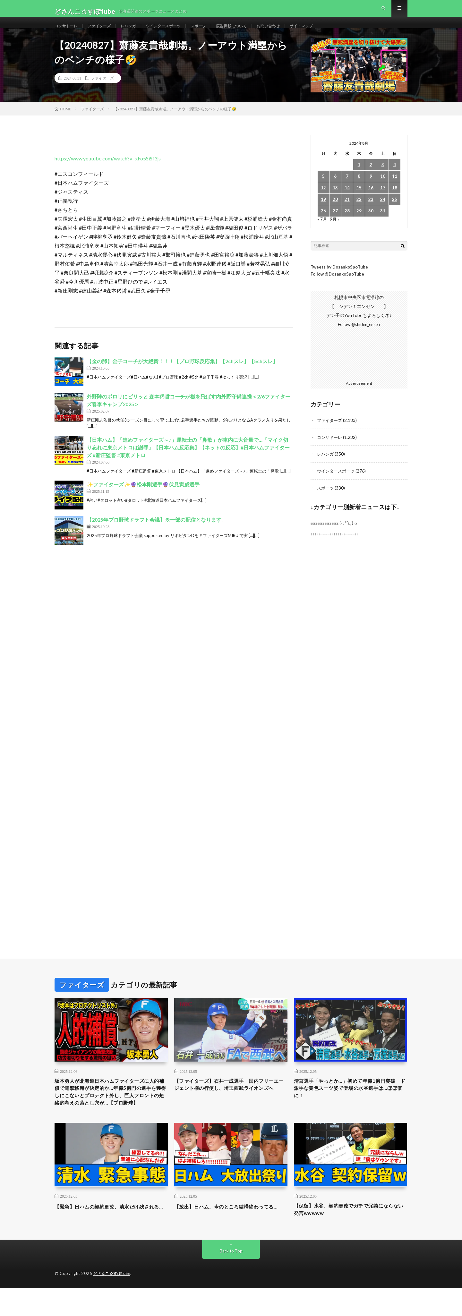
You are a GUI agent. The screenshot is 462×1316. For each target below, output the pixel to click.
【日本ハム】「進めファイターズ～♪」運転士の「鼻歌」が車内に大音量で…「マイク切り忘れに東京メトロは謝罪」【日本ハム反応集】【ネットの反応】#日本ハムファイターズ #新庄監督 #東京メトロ (188, 460)
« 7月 (322, 232)
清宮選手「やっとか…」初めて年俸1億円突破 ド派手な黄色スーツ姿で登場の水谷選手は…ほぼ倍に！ (350, 1102)
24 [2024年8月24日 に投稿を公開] (382, 212)
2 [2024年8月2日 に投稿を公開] (371, 178)
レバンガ (137, 32)
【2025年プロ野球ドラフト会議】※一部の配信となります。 (157, 533)
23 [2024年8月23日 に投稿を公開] (370, 212)
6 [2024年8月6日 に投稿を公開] (335, 189)
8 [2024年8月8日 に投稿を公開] (359, 189)
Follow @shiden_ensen (359, 337)
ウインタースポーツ (176, 32)
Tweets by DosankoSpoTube (339, 280)
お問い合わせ (293, 32)
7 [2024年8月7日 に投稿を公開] (347, 189)
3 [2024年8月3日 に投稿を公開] (382, 178)
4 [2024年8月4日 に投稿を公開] (394, 178)
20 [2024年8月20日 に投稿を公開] (335, 212)
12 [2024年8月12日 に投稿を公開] (323, 201)
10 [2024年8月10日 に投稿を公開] (382, 189)
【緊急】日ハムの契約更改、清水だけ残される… (111, 1236)
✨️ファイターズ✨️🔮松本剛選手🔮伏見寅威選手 (143, 498)
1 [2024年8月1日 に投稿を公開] (359, 178)
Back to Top (231, 1279)
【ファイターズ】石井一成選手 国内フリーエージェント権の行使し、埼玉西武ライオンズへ (230, 1102)
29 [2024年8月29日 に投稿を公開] (359, 224)
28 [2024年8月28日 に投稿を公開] (347, 224)
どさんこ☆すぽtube (113, 1301)
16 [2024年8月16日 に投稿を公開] (370, 201)
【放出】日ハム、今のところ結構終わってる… (230, 1236)
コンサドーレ (68, 32)
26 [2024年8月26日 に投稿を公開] (323, 224)
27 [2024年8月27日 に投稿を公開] (335, 224)
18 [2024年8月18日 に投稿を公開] (394, 201)
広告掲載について (252, 32)
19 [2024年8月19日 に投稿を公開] (323, 212)
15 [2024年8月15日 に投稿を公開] (359, 201)
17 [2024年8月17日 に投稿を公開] (382, 201)
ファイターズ (104, 32)
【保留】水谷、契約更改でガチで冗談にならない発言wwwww (350, 1236)
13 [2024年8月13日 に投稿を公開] (335, 201)
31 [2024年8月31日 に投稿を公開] (382, 224)
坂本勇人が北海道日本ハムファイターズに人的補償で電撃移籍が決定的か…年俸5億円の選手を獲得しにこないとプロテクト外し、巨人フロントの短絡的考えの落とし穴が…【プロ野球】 (111, 1111)
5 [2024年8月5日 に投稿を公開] (323, 189)
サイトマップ (330, 32)
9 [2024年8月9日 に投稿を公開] (371, 189)
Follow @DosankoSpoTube (337, 287)
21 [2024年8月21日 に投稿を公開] (347, 212)
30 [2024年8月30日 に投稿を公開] (370, 224)
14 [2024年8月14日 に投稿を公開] (347, 201)
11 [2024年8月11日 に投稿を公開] (394, 189)
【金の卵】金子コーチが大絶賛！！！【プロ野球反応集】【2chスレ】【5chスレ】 (182, 374)
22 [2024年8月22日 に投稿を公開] (359, 212)
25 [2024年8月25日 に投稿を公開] (394, 212)
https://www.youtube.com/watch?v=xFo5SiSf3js (108, 171)
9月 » (335, 232)
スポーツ (216, 32)
